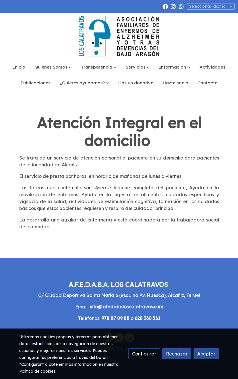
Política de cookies (37, 371)
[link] (119, 36)
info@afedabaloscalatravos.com (126, 307)
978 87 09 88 (115, 318)
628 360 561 (147, 318)
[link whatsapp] (181, 6)
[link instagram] (173, 6)
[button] (53, 67)
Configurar (144, 354)
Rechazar (176, 354)
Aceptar (206, 354)
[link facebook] (165, 6)
